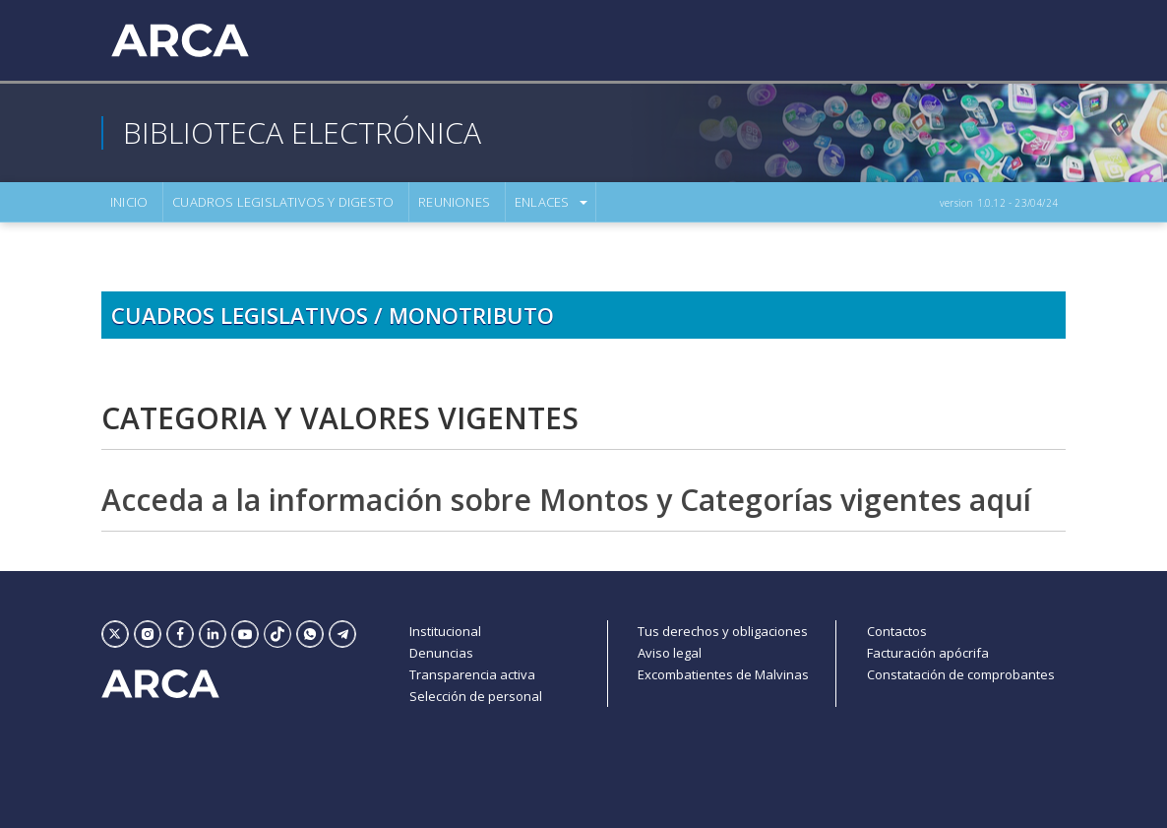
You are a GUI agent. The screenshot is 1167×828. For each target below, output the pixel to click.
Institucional (445, 631)
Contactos (897, 631)
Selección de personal (475, 696)
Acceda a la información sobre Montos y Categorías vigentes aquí (566, 499)
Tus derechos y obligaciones (723, 631)
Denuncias (441, 653)
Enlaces (542, 202)
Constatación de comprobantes (961, 674)
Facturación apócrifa (928, 653)
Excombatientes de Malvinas (723, 674)
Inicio (129, 202)
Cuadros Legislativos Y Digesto (283, 202)
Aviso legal (670, 653)
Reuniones (454, 202)
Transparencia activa (472, 674)
